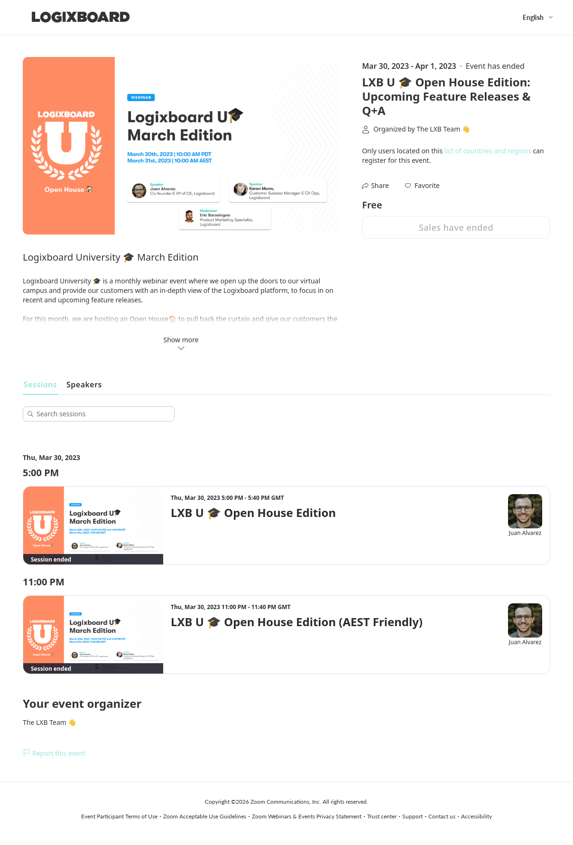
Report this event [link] (54, 753)
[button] (422, 185)
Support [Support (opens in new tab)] (412, 816)
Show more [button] (181, 343)
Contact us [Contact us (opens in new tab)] (441, 816)
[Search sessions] (102, 414)
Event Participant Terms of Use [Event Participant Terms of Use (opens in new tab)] (119, 816)
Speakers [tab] (84, 384)
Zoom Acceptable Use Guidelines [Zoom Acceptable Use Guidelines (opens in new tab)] (204, 816)
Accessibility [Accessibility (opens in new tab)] (476, 816)
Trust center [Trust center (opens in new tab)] (382, 816)
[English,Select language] (538, 17)
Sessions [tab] (40, 384)
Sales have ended (456, 227)
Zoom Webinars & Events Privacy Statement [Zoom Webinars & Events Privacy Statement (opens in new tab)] (306, 816)
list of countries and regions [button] (487, 150)
